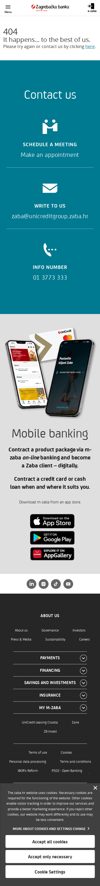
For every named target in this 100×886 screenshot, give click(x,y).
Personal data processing (27, 761)
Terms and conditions (75, 761)
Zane (75, 722)
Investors (79, 630)
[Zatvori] (95, 788)
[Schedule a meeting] (50, 136)
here (90, 46)
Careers (84, 639)
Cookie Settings (50, 871)
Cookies (66, 752)
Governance (50, 630)
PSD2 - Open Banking (67, 770)
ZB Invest (50, 731)
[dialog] (50, 834)
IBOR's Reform (28, 770)
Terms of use (38, 752)
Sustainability (55, 639)
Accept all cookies (50, 841)
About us (21, 630)
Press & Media (21, 639)
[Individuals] (50, 8)
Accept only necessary (50, 856)
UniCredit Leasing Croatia (40, 722)
